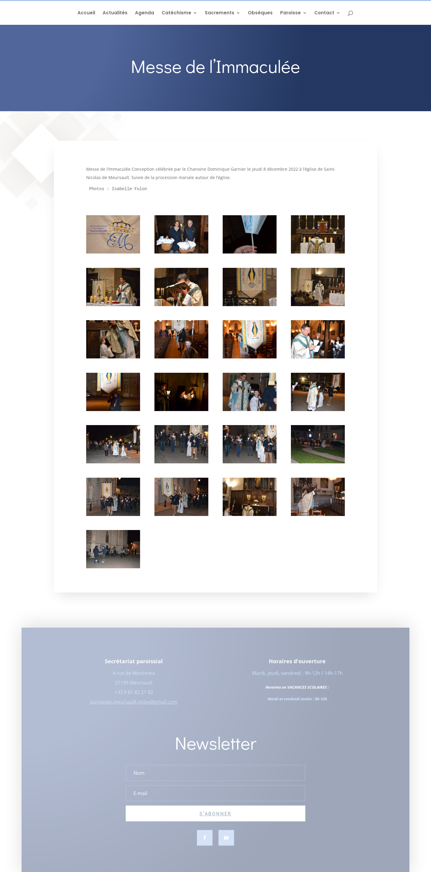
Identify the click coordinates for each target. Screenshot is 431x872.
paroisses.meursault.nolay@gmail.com (133, 705)
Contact (324, 13)
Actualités (115, 13)
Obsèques (260, 13)
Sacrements (219, 13)
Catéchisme (176, 13)
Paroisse (290, 13)
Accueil (86, 13)
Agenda (144, 13)
